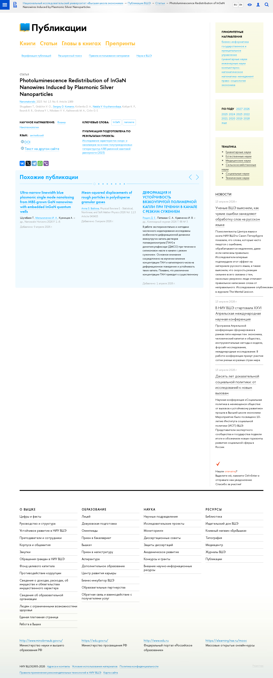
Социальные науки (237, 173)
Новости (223, 194)
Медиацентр (214, 545)
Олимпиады (90, 530)
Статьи (48, 43)
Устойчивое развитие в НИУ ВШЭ (43, 530)
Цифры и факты (30, 516)
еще (224, 123)
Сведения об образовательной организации (41, 597)
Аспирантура (91, 559)
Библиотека (214, 516)
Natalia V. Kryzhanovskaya (107, 106)
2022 (247, 114)
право (225, 80)
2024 (232, 114)
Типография (214, 538)
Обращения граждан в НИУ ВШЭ (42, 559)
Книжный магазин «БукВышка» (226, 530)
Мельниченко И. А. (46, 218)
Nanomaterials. (28, 101)
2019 (239, 118)
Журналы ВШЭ (216, 552)
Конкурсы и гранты (157, 559)
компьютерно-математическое (232, 70)
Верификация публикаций (36, 55)
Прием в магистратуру (97, 552)
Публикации (59, 27)
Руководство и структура (37, 523)
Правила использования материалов (109, 55)
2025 (225, 114)
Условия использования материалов (95, 666)
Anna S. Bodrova (90, 208)
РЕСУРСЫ (214, 509)
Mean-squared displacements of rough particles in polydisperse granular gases (106, 197)
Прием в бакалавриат (96, 538)
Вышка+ (87, 545)
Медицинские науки (238, 160)
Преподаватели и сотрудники (41, 538)
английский (37, 135)
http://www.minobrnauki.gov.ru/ (41, 640)
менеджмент (246, 76)
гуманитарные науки (234, 59)
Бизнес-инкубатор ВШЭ (98, 580)
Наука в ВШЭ (144, 55)
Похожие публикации (49, 177)
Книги (28, 43)
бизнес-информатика (235, 42)
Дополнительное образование (103, 566)
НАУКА (149, 509)
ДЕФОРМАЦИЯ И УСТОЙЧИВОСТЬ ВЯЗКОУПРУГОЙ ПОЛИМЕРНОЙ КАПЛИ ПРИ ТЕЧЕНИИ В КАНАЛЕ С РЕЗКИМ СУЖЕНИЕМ (170, 202)
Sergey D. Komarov (63, 106)
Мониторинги (153, 530)
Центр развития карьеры (99, 573)
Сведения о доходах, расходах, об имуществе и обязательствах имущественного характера (44, 584)
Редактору (258, 665)
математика (229, 76)
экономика (228, 85)
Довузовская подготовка (99, 523)
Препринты (120, 43)
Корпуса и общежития (35, 545)
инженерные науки (234, 63)
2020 (232, 118)
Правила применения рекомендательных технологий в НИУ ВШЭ (60, 672)
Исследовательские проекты (164, 523)
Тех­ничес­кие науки (237, 178)
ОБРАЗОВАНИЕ (94, 509)
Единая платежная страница (39, 617)
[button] (94, 184)
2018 (247, 118)
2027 (239, 109)
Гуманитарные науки (238, 152)
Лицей (86, 516)
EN (240, 4)
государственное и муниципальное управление (234, 50)
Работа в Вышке (30, 624)
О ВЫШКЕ (28, 509)
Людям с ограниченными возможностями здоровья (48, 608)
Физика (61, 122)
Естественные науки (238, 156)
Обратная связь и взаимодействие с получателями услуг (107, 596)
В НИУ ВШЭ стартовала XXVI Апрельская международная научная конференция (238, 313)
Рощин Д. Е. (149, 218)
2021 (225, 118)
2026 (247, 109)
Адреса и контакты (58, 666)
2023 (239, 114)
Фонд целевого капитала (37, 566)
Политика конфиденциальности (139, 666)
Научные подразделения (161, 516)
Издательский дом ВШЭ (222, 523)
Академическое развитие (161, 552)
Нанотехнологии (29, 127)
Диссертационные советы (162, 538)
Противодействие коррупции (40, 573)
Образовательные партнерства (103, 587)
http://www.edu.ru (156, 640)
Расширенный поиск (70, 55)
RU (235, 4)
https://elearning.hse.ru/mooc (226, 640)
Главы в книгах (81, 43)
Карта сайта (110, 672)
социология (238, 80)
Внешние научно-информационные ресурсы (168, 568)
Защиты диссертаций (158, 545)
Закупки (25, 552)
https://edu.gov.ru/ (95, 640)
